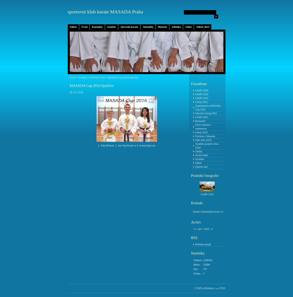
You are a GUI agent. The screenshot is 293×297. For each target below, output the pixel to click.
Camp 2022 (201, 102)
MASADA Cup (98, 77)
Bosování (200, 121)
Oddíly (198, 151)
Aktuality (148, 26)
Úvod (84, 26)
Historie (162, 26)
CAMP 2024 (201, 94)
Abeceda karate (129, 26)
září (200, 229)
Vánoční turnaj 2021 (206, 113)
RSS (222, 288)
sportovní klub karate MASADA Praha (105, 11)
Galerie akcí (201, 167)
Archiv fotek (201, 155)
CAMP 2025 (201, 90)
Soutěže (111, 26)
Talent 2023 (202, 26)
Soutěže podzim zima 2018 (207, 146)
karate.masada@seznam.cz (208, 211)
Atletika (176, 26)
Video (188, 26)
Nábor (73, 26)
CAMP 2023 (201, 98)
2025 (206, 229)
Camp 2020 (201, 132)
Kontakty (97, 26)
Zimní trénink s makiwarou (203, 127)
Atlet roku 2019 (203, 140)
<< (195, 229)
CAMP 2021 (201, 117)
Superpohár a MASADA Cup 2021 (208, 108)
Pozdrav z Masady (205, 136)
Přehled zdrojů (203, 244)
